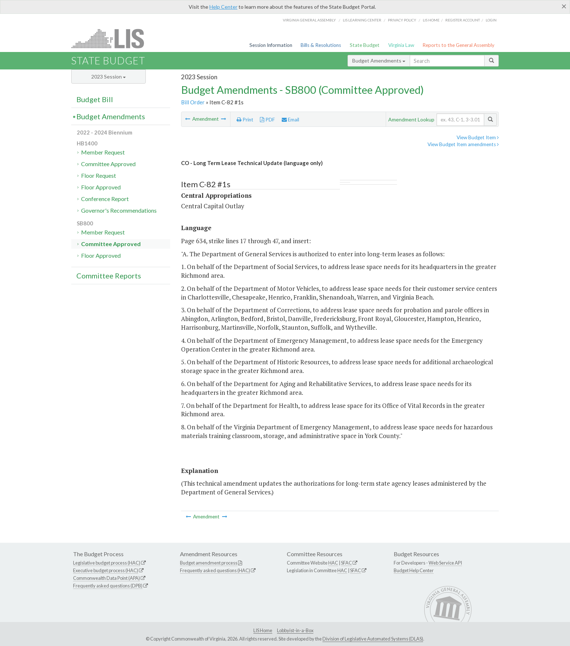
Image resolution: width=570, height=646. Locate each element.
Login (491, 20)
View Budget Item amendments (463, 144)
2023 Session (108, 76)
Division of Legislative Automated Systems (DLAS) (372, 639)
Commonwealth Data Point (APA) (106, 578)
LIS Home (262, 630)
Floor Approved (101, 187)
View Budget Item (478, 137)
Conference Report (105, 198)
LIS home (431, 20)
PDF (267, 120)
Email (290, 120)
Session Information (270, 45)
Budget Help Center (414, 570)
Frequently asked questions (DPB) (107, 586)
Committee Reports (108, 275)
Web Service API (445, 563)
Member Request (103, 152)
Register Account (462, 20)
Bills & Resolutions (321, 45)
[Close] (564, 6)
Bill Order (193, 102)
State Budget (365, 45)
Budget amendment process (208, 563)
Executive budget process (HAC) (105, 570)
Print (245, 120)
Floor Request (98, 175)
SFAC (346, 563)
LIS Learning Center (362, 20)
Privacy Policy (402, 20)
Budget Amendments (378, 60)
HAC (333, 563)
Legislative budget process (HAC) (106, 563)
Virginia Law (401, 45)
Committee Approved (108, 163)
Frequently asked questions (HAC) (215, 570)
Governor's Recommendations (119, 210)
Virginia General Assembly (309, 20)
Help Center (223, 7)
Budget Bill (94, 99)
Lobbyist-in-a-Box (295, 630)
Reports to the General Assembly (458, 45)
